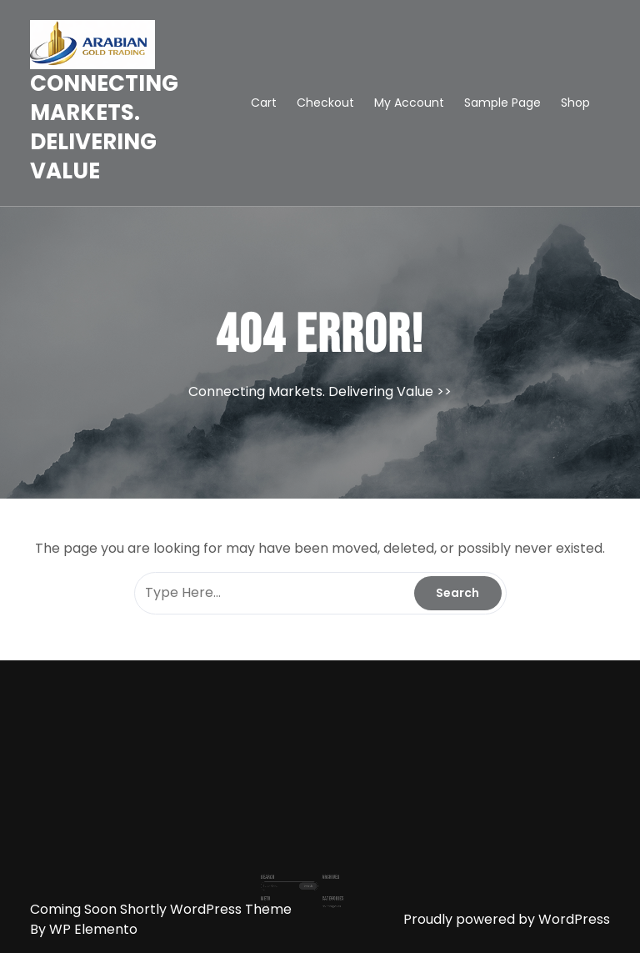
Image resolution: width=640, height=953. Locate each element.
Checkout (325, 102)
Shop (575, 102)
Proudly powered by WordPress (506, 919)
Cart (264, 102)
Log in (278, 891)
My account (409, 102)
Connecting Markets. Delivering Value (104, 127)
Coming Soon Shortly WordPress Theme (161, 909)
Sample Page (502, 102)
